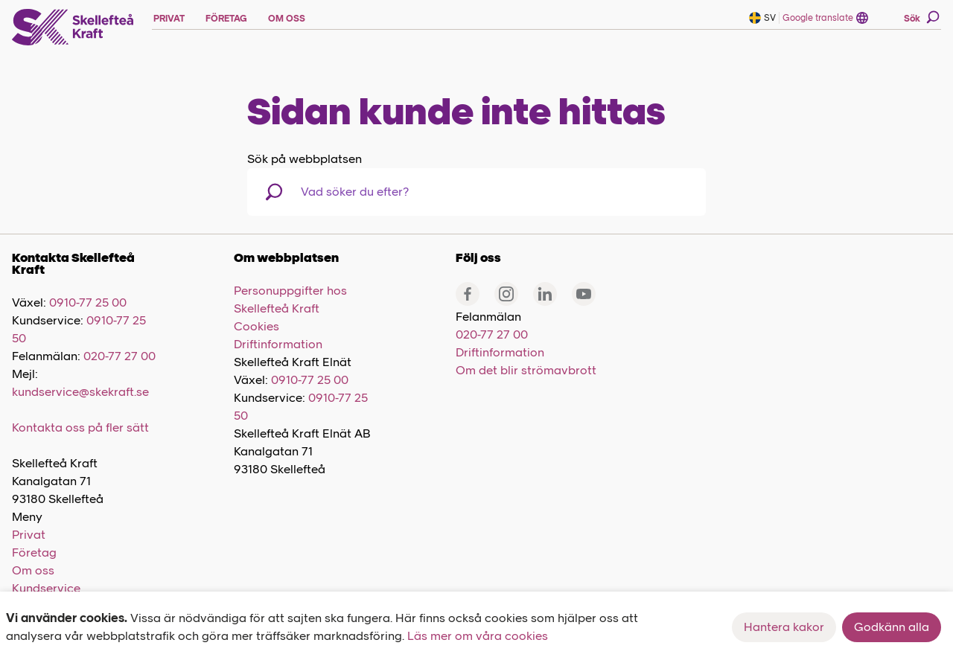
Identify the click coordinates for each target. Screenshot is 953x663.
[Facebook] (467, 294)
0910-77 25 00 (88, 302)
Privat (28, 535)
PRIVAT (169, 18)
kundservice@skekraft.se (80, 392)
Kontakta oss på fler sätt (80, 427)
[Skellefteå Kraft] (73, 27)
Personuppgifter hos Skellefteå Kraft (290, 300)
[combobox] (378, 192)
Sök (922, 17)
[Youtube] (584, 294)
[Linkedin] (545, 294)
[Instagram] (506, 294)
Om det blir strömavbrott (526, 370)
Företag (34, 552)
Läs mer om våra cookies (477, 636)
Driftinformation (278, 344)
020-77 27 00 (119, 356)
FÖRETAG (226, 18)
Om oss (33, 570)
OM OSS (286, 18)
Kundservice (46, 588)
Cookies (256, 326)
